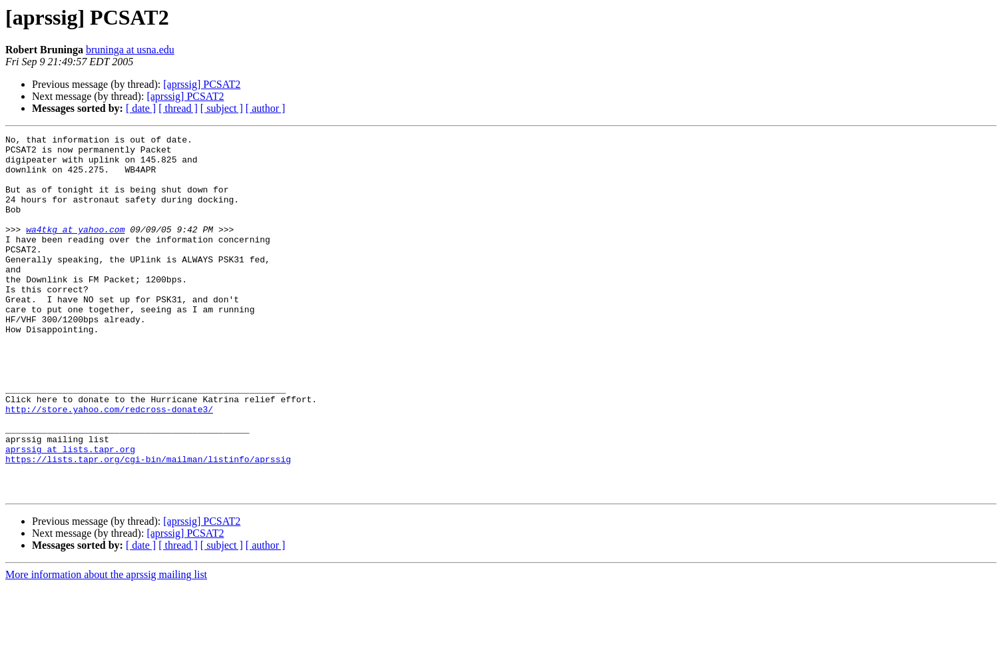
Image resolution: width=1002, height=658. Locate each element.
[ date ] (141, 108)
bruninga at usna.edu (130, 49)
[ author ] (266, 108)
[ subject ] (221, 108)
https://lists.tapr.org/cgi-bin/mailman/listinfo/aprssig (148, 525)
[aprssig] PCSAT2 (201, 84)
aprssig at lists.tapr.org (70, 513)
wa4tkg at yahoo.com (75, 249)
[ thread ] (178, 108)
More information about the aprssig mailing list (106, 646)
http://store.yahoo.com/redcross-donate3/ (109, 465)
